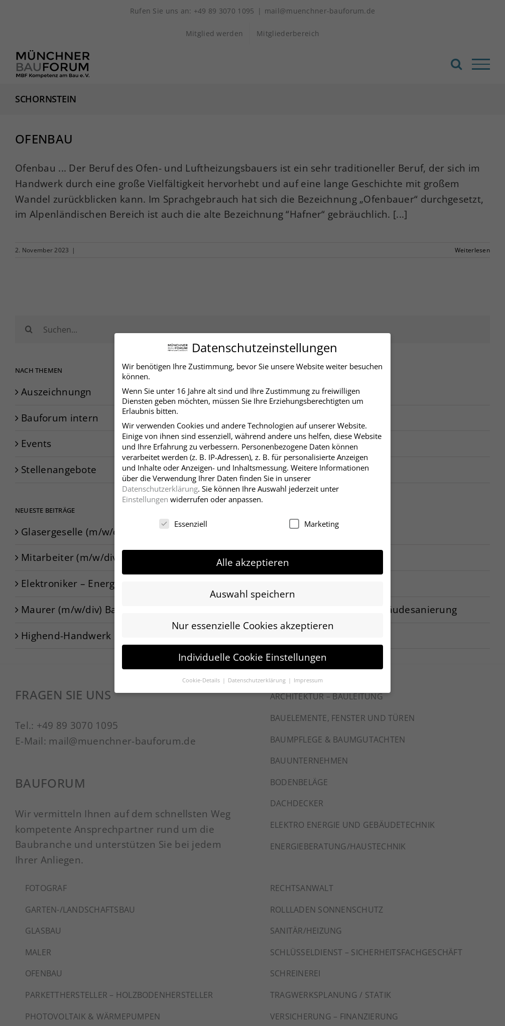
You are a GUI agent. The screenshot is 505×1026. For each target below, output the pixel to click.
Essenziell (183, 520)
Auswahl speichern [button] (252, 590)
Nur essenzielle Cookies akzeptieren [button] (253, 622)
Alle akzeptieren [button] (252, 558)
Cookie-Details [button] (201, 676)
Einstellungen (145, 496)
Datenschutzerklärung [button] (257, 676)
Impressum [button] (308, 676)
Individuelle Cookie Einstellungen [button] (252, 653)
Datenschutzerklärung (160, 485)
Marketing (314, 520)
